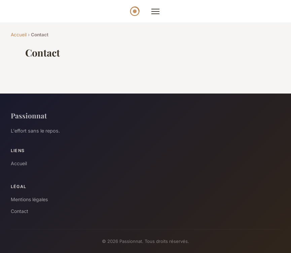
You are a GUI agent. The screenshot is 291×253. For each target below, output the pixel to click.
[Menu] (155, 11)
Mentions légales (29, 199)
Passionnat (29, 115)
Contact (19, 211)
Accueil (19, 34)
